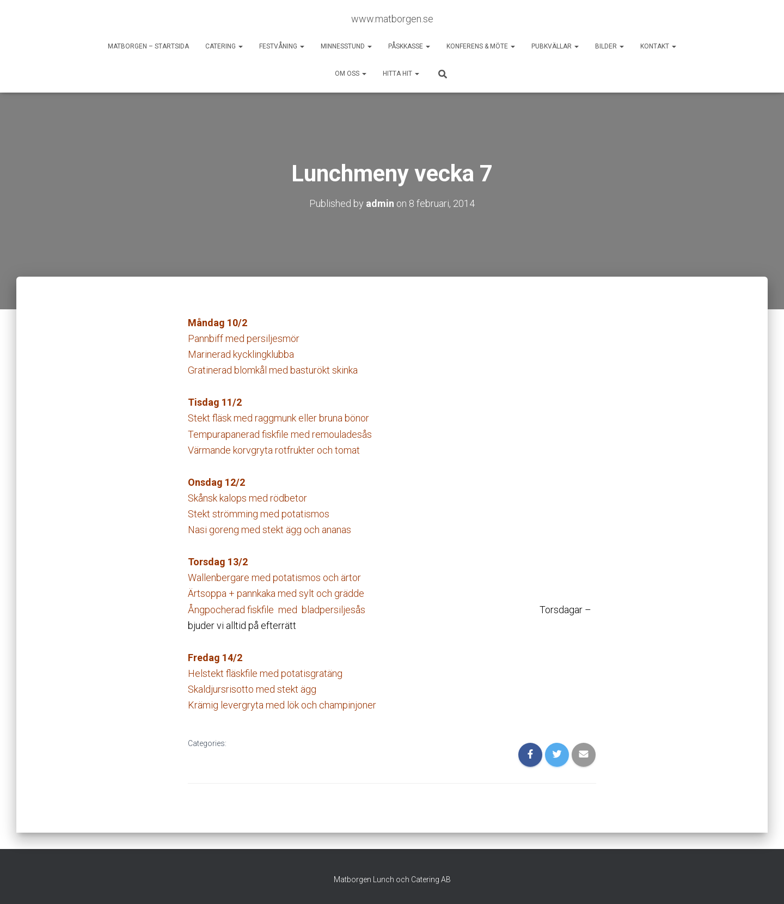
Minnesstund (346, 46)
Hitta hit (401, 73)
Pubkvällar (555, 46)
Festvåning (281, 46)
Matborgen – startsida (148, 46)
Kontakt (658, 46)
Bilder (609, 46)
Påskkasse (409, 46)
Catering (224, 46)
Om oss (350, 73)
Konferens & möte (480, 46)
